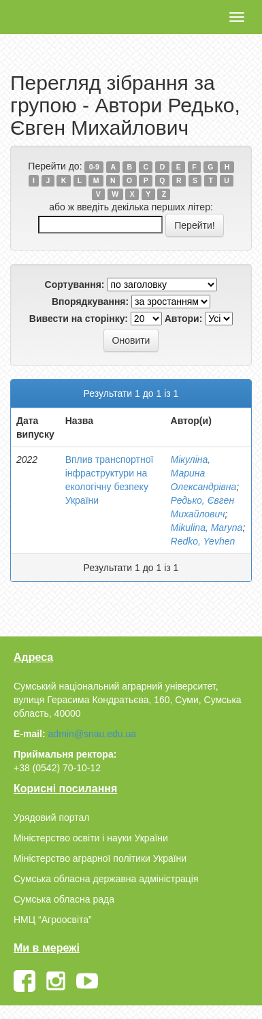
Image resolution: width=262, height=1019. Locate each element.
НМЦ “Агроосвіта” (53, 919)
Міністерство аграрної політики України (100, 858)
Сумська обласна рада (64, 899)
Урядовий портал (51, 817)
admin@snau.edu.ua (92, 733)
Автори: (184, 318)
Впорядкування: (90, 301)
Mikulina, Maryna (207, 527)
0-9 (94, 167)
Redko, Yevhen (203, 541)
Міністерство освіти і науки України (91, 837)
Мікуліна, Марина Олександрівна (204, 473)
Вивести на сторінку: (78, 318)
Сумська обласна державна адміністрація (106, 878)
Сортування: (75, 284)
